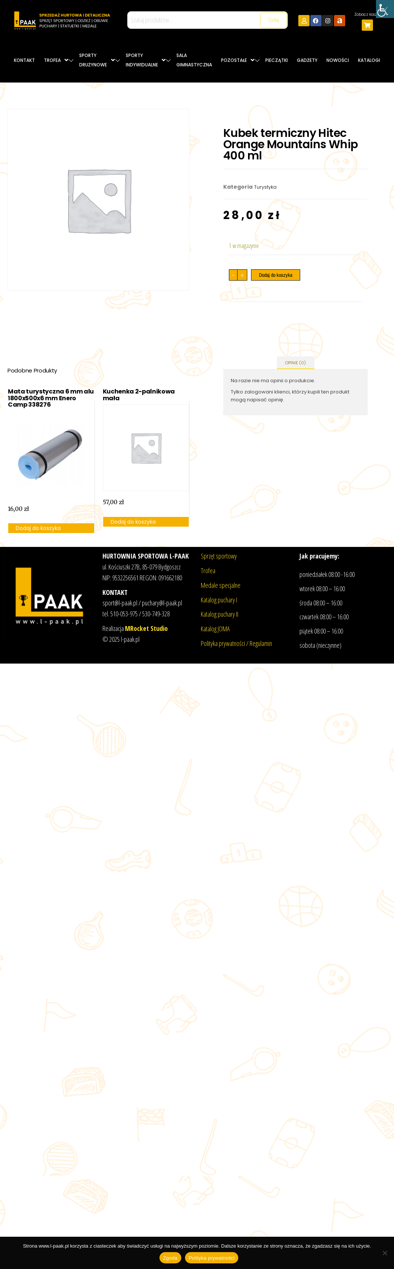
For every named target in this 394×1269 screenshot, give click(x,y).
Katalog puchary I (219, 599)
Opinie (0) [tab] (295, 363)
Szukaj (273, 19)
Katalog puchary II (219, 614)
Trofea (208, 570)
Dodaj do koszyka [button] (38, 528)
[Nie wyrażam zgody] (384, 1253)
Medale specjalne (221, 585)
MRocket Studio (146, 628)
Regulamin (261, 643)
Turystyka (265, 187)
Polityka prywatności (212, 1258)
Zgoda (170, 1258)
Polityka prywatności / (225, 643)
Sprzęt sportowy (219, 555)
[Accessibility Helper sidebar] (385, 9)
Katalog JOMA (215, 628)
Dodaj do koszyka (275, 275)
